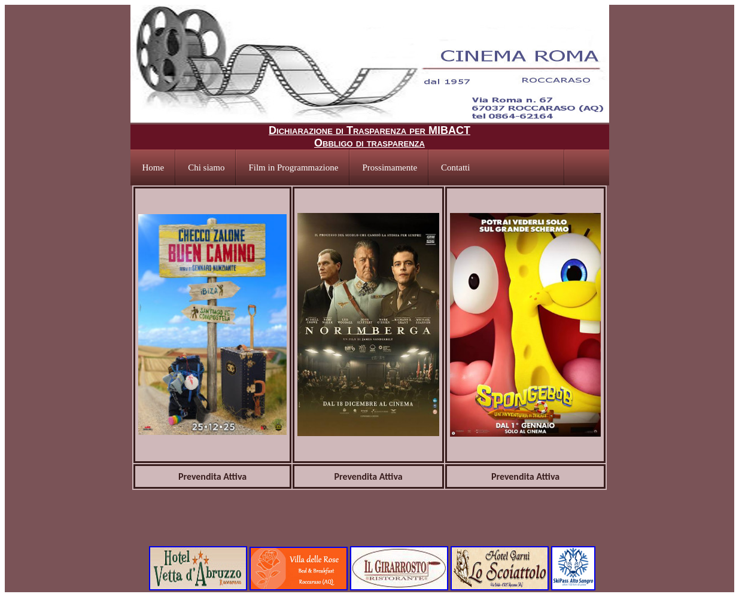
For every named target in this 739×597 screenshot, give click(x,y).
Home (153, 167)
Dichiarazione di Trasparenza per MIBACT (369, 130)
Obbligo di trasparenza (369, 143)
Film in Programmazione (293, 167)
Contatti (455, 167)
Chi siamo (206, 167)
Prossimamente (389, 167)
